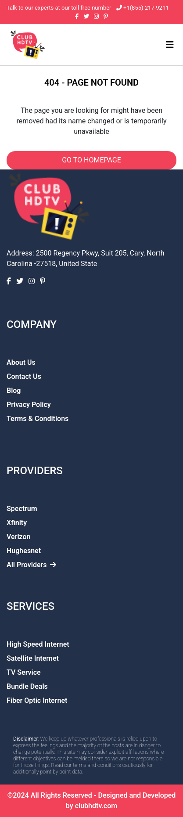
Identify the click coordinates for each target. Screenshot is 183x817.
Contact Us (24, 376)
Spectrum (22, 508)
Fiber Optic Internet (37, 700)
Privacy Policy (29, 404)
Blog (14, 390)
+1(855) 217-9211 (145, 7)
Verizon (19, 537)
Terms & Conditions (37, 418)
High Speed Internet (38, 644)
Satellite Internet (33, 658)
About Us (21, 362)
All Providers (31, 565)
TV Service (24, 672)
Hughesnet (24, 551)
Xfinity (17, 522)
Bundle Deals (27, 686)
